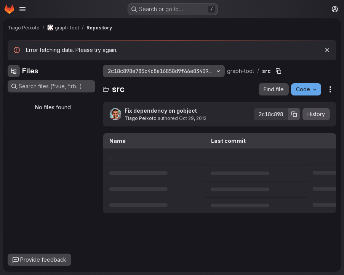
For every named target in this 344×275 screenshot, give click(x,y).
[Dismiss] (327, 50)
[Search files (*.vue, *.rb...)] (51, 86)
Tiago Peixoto (141, 118)
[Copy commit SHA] (294, 114)
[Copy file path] (278, 71)
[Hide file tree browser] (14, 71)
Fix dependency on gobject (161, 110)
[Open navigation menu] (22, 9)
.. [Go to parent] (110, 157)
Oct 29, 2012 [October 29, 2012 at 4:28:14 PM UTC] (192, 118)
